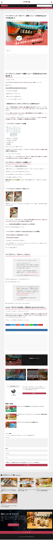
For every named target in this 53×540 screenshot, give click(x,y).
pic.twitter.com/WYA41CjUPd (22, 295)
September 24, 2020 (34, 275)
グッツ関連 (28, 5)
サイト (6, 457)
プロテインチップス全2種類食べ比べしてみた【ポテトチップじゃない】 (31, 406)
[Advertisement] (26, 61)
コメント (7, 437)
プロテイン (10, 5)
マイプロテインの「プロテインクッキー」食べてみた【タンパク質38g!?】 (9, 506)
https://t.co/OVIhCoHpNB (23, 293)
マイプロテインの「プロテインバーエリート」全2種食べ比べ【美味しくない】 (26, 490)
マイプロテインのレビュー (30, 537)
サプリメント (15, 5)
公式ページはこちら (13, 524)
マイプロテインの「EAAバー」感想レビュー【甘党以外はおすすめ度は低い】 (24, 10)
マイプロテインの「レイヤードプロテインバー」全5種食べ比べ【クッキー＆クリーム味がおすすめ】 (9, 490)
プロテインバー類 (8, 10)
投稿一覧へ (34, 393)
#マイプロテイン (31, 293)
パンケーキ (20, 5)
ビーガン (24, 5)
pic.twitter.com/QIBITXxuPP (32, 272)
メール (7, 453)
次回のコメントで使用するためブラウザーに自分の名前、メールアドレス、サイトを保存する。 (23, 462)
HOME (3, 10)
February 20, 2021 (20, 299)
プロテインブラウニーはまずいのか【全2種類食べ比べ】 (28, 422)
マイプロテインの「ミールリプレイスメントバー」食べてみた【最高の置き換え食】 (32, 415)
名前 (6, 448)
